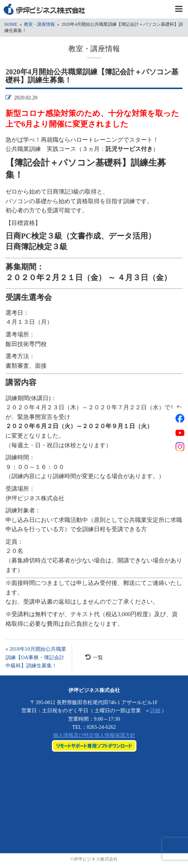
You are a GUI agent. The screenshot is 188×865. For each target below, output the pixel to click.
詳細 (155, 710)
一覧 (94, 657)
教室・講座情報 (39, 24)
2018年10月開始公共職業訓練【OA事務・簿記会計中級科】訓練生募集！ (36, 657)
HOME (10, 24)
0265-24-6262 (101, 727)
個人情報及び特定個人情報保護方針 (94, 735)
